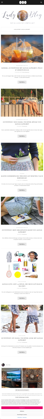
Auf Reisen (22, 173)
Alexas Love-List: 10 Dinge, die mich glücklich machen (22, 285)
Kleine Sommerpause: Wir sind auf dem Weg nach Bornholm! (22, 177)
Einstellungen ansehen (22, 414)
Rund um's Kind (22, 335)
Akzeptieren (22, 407)
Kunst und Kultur (22, 281)
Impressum (25, 417)
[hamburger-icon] (2, 2)
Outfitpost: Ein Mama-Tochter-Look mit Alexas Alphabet (22, 339)
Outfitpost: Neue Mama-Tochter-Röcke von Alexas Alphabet (22, 123)
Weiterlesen (22, 82)
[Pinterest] (25, 2)
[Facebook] (20, 2)
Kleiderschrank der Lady (22, 65)
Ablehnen (22, 411)
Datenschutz (20, 417)
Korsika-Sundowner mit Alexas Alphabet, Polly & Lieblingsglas (22, 69)
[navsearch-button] (41, 2)
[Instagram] (23, 2)
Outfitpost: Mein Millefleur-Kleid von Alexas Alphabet (22, 231)
